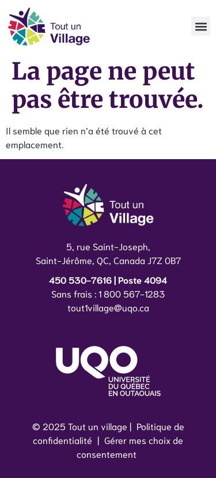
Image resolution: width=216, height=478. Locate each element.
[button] (200, 26)
